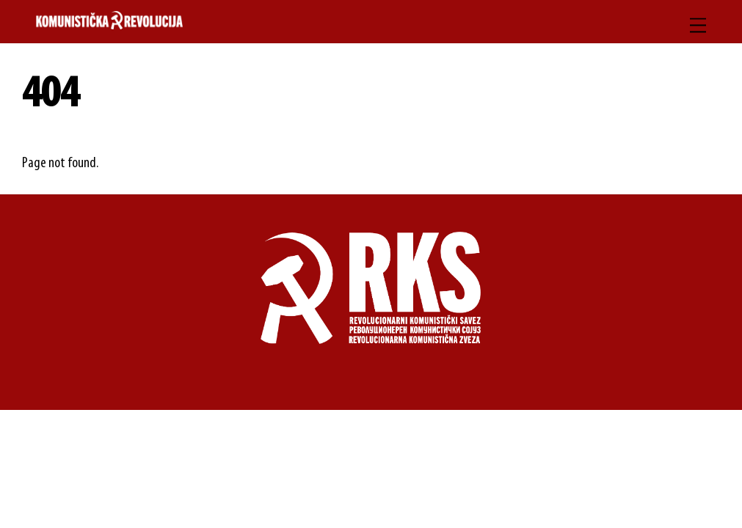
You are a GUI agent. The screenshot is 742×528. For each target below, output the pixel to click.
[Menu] (698, 25)
